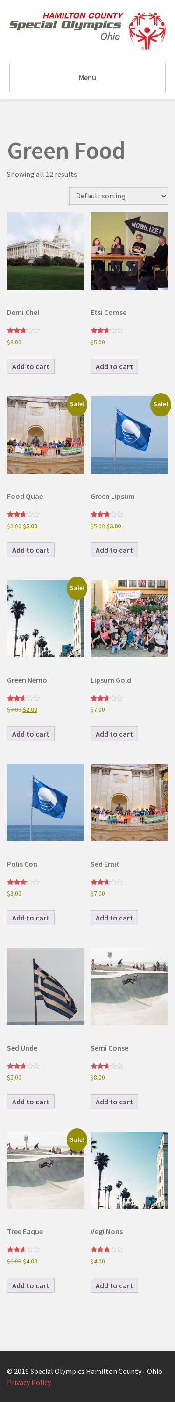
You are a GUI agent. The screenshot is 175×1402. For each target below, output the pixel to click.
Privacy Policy (29, 1382)
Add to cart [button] (30, 366)
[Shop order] (118, 196)
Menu (87, 77)
